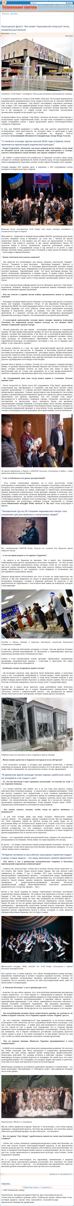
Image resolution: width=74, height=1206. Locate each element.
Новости (5, 14)
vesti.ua (13, 33)
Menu (4, 4)
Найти (69, 3)
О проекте (46, 1187)
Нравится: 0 (54, 1174)
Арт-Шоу (13, 14)
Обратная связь (31, 1187)
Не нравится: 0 (66, 1174)
